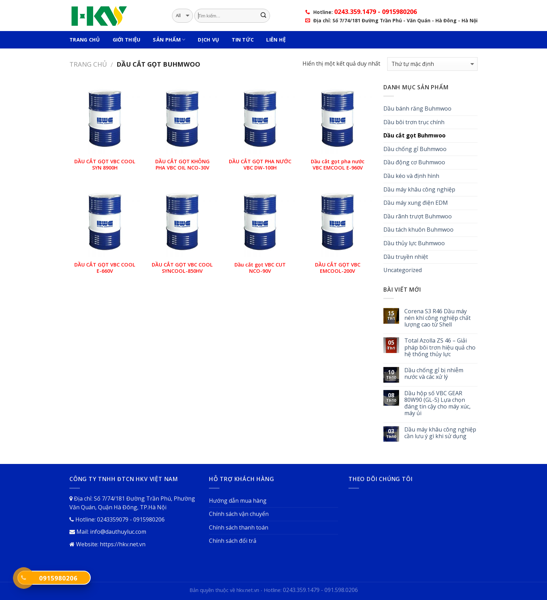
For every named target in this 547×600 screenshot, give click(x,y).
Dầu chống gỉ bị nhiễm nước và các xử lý (433, 373)
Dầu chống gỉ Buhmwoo (415, 149)
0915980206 (58, 578)
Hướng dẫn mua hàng (238, 500)
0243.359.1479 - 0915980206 (375, 11)
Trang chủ (88, 64)
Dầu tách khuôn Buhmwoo (418, 229)
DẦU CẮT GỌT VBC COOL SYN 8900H (104, 164)
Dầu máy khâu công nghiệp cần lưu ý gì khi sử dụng (440, 433)
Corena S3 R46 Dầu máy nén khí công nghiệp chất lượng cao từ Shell (437, 318)
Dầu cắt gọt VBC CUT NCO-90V (260, 268)
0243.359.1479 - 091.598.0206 (320, 590)
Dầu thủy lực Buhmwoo (414, 243)
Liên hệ (276, 39)
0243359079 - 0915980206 (131, 519)
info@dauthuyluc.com (118, 531)
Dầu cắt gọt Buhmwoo (414, 135)
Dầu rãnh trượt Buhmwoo (417, 216)
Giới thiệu (127, 39)
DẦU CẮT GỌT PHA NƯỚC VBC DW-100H (260, 164)
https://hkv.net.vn (122, 544)
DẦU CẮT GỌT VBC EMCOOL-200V (337, 268)
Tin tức (243, 39)
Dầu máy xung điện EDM (415, 203)
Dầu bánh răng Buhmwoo (417, 108)
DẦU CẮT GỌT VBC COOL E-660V (104, 268)
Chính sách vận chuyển (239, 514)
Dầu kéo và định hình (411, 176)
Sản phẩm (169, 39)
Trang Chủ (84, 39)
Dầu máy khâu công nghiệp (419, 189)
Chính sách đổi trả (232, 541)
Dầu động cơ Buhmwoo (414, 162)
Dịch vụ (208, 39)
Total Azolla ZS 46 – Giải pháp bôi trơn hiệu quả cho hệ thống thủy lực (439, 347)
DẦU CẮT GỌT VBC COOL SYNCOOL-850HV (182, 268)
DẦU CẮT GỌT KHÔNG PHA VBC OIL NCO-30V (182, 164)
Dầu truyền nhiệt (405, 257)
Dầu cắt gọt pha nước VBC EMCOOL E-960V (338, 164)
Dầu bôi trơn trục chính (413, 122)
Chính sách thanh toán (238, 527)
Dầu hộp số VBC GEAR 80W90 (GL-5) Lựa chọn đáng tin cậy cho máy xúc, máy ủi (437, 403)
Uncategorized (402, 270)
